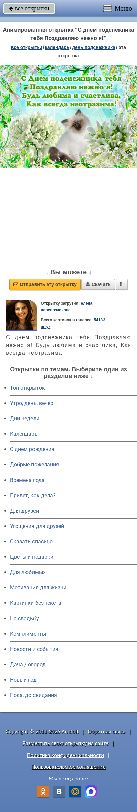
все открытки (29, 8)
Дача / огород (28, 664)
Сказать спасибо (31, 541)
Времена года (27, 480)
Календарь (57, 47)
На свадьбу (24, 618)
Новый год (23, 680)
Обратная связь (107, 731)
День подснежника (93, 47)
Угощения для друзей (37, 526)
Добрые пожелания (34, 464)
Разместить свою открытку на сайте (66, 743)
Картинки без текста (35, 603)
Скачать (98, 284)
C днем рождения (32, 449)
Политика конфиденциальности (65, 755)
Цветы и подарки (31, 557)
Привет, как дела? (33, 495)
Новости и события (34, 649)
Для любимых (28, 572)
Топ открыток (27, 388)
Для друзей (24, 511)
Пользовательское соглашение (68, 766)
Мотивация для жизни (38, 587)
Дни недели (24, 418)
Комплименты (28, 634)
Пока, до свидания (33, 695)
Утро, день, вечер (31, 403)
